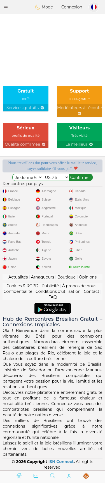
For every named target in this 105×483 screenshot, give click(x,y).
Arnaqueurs (42, 277)
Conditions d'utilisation (58, 291)
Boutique (66, 277)
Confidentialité (18, 291)
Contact (91, 291)
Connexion (71, 7)
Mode (44, 7)
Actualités (18, 277)
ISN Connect (61, 461)
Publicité (50, 285)
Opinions (88, 277)
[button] (6, 6)
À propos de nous (79, 285)
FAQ (52, 297)
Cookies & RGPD (22, 285)
